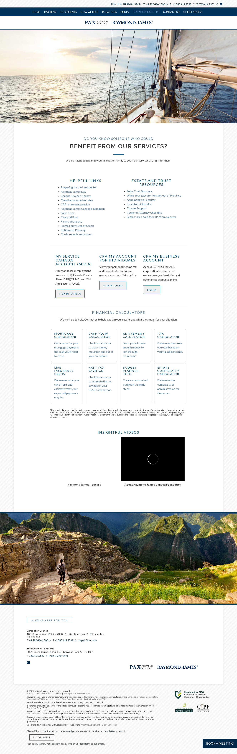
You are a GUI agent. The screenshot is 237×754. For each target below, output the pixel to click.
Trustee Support (137, 208)
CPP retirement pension (75, 204)
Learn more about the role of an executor (151, 216)
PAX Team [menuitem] (50, 11)
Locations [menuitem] (109, 11)
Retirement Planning (73, 230)
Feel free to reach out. (126, 3)
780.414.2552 (207, 4)
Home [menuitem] (36, 11)
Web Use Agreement (90, 725)
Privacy (30, 693)
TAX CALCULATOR (168, 335)
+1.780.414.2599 (181, 4)
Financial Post (69, 217)
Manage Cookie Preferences (76, 693)
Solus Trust (67, 213)
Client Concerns (109, 725)
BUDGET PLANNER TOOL (131, 370)
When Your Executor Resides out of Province (154, 195)
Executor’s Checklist (139, 204)
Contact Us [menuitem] (171, 11)
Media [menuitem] (125, 11)
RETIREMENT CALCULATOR (134, 335)
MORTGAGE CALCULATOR (65, 335)
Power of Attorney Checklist (144, 212)
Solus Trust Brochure (139, 191)
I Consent (42, 737)
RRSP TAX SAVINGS (96, 369)
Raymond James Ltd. (73, 191)
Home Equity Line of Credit (77, 225)
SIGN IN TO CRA (113, 285)
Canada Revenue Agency (76, 195)
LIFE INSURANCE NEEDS (64, 370)
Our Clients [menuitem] (68, 11)
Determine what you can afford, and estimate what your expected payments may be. (66, 389)
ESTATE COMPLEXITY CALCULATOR (168, 370)
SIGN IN (151, 289)
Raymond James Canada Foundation (83, 208)
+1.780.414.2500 (155, 4)
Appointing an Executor (141, 199)
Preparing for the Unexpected (79, 187)
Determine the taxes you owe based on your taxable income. (170, 347)
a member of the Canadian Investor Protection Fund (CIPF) (78, 699)
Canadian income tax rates (77, 200)
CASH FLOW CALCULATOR (100, 335)
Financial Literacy (71, 221)
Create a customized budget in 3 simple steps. (135, 384)
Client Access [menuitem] (192, 11)
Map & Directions (87, 640)
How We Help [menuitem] (89, 11)
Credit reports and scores (76, 234)
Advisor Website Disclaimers (48, 693)
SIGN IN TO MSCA (70, 293)
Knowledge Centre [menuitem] (146, 11)
